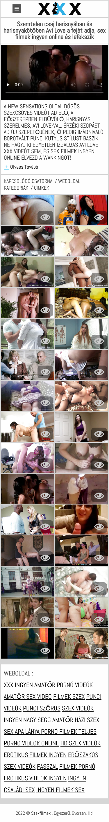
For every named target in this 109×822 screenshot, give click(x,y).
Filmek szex (69, 696)
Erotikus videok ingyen (35, 778)
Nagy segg (37, 720)
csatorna (42, 181)
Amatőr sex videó (28, 696)
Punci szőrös (41, 708)
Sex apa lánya (22, 731)
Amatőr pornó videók (63, 685)
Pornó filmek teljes (69, 731)
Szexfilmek (41, 813)
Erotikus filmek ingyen (35, 755)
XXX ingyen (18, 685)
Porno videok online (31, 743)
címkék (41, 187)
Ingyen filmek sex (60, 790)
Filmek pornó (77, 766)
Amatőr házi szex (75, 720)
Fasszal (47, 766)
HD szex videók (80, 743)
